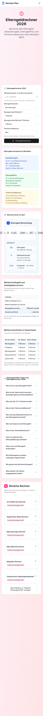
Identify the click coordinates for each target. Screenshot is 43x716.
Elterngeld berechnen (21, 141)
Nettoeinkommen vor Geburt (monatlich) (18, 93)
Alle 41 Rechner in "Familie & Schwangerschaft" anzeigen (23, 589)
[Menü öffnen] (39, 3)
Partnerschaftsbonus (11, 128)
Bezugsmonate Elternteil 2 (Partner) (16, 120)
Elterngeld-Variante (11, 103)
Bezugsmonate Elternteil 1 (13, 112)
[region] (21, 308)
